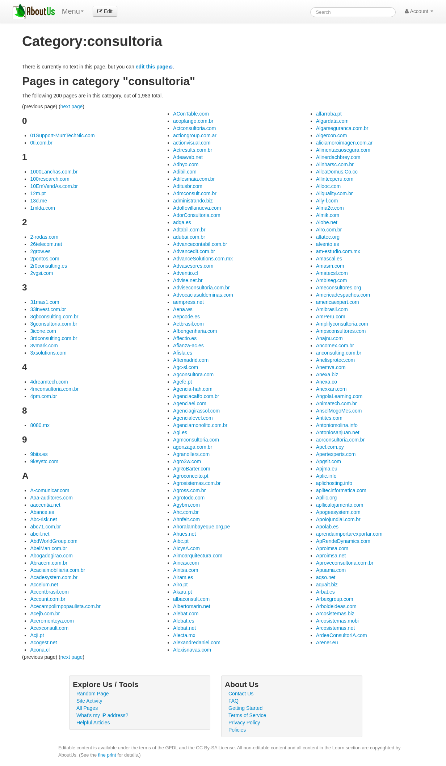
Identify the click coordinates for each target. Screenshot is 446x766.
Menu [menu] (73, 11)
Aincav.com (186, 563)
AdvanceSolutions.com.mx (203, 258)
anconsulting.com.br (338, 353)
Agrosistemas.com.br (196, 483)
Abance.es (42, 512)
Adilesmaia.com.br (194, 179)
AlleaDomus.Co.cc (337, 172)
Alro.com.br (329, 230)
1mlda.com (42, 208)
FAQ (233, 701)
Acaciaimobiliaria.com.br (57, 570)
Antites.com (329, 418)
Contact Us (240, 693)
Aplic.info (326, 476)
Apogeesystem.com (338, 512)
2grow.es (40, 251)
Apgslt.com (328, 461)
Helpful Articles (93, 722)
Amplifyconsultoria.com (342, 324)
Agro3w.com (187, 461)
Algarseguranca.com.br (342, 128)
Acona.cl (40, 650)
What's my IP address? (102, 715)
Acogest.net (43, 642)
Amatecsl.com (332, 273)
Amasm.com (330, 266)
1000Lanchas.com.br (53, 172)
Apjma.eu (326, 469)
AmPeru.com (330, 316)
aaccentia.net (45, 505)
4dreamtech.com (49, 382)
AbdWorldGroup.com (53, 541)
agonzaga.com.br (192, 447)
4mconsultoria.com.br (54, 389)
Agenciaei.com (189, 403)
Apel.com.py (330, 447)
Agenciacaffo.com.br (196, 396)
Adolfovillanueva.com (197, 208)
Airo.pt (180, 584)
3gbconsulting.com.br (54, 316)
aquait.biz (327, 584)
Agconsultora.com (193, 374)
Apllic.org (326, 498)
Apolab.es (327, 526)
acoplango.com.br (193, 121)
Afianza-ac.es (188, 345)
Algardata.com (332, 121)
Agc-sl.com (185, 367)
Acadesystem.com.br (53, 577)
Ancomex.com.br (335, 345)
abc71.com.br (45, 526)
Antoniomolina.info (337, 425)
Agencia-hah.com (193, 389)
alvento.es (327, 244)
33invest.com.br (48, 309)
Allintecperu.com (335, 179)
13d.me (38, 201)
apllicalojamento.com (339, 505)
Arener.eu (327, 642)
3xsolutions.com (48, 353)
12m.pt (38, 193)
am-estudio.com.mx (338, 251)
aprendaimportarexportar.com (349, 534)
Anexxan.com (331, 389)
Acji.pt (37, 635)
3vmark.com (44, 345)
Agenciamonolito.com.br (200, 425)
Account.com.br (47, 599)
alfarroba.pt (329, 114)
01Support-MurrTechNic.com (62, 135)
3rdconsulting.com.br (53, 338)
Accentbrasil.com (49, 592)
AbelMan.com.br (48, 548)
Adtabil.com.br (189, 230)
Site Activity (89, 701)
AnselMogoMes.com (339, 411)
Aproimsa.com (332, 548)
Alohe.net (326, 222)
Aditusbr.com (187, 186)
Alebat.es (183, 621)
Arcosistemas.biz (335, 613)
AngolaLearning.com (339, 396)
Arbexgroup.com (334, 599)
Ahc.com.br (186, 512)
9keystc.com (44, 461)
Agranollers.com (191, 454)
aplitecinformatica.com (341, 490)
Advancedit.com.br (194, 251)
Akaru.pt (182, 592)
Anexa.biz (327, 374)
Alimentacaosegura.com (343, 150)
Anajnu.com (329, 338)
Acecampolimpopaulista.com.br (65, 606)
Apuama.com (331, 570)
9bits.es (38, 454)
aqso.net (326, 577)
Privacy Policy (244, 722)
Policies (237, 730)
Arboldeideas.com (336, 606)
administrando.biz (193, 201)
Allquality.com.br (334, 193)
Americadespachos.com (343, 295)
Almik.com (328, 215)
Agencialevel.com (193, 418)
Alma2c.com (330, 208)
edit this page (152, 67)
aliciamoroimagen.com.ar (344, 143)
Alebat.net (184, 628)
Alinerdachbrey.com (338, 157)
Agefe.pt (182, 382)
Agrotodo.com (189, 498)
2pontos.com (44, 258)
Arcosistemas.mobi (337, 621)
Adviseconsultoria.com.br (201, 287)
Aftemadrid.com (191, 360)
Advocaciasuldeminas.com (203, 295)
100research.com (49, 179)
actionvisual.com (192, 143)
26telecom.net (46, 244)
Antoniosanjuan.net (337, 432)
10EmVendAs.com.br (54, 186)
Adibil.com (185, 172)
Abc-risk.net (43, 519)
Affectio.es (185, 338)
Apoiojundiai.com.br (338, 519)
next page (71, 106)
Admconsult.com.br (194, 193)
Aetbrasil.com (188, 324)
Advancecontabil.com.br (200, 244)
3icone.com (43, 331)
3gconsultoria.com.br (53, 324)
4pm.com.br (43, 396)
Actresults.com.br (192, 150)
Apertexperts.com (336, 454)
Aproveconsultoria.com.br (345, 563)
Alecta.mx (184, 635)
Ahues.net (184, 534)
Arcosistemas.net (335, 628)
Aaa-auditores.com (51, 498)
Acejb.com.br (45, 613)
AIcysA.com (186, 548)
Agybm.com (186, 505)
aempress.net (188, 302)
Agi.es (180, 432)
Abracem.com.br (48, 563)
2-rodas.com (44, 237)
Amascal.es (329, 258)
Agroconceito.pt (190, 476)
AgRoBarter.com (191, 469)
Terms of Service (247, 715)
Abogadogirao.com (51, 555)
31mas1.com (44, 302)
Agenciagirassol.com (196, 411)
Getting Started (245, 708)
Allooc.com (328, 186)
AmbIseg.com (331, 280)
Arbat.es (325, 592)
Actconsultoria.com (194, 128)
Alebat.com (185, 613)
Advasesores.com (193, 266)
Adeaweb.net (188, 157)
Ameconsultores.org (338, 287)
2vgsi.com (41, 273)
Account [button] (419, 11)
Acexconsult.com (49, 628)
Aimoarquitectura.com (197, 555)
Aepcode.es (186, 316)
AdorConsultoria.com (196, 215)
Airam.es (183, 577)
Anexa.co (326, 382)
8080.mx (40, 425)
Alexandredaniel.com (196, 642)
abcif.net (39, 534)
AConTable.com (191, 114)
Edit (105, 11)
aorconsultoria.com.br (340, 440)
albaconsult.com (191, 599)
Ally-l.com (327, 201)
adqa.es (182, 222)
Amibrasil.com (332, 309)
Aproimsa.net (331, 555)
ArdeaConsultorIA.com (341, 635)
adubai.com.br (189, 237)
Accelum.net (44, 584)
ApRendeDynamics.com (343, 541)
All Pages (87, 708)
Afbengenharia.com (195, 331)
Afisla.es (182, 353)
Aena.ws (183, 309)
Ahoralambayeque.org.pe (201, 526)
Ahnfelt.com (186, 519)
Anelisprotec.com (335, 360)
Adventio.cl (185, 273)
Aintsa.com (185, 570)
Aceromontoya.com (52, 621)
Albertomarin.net (191, 606)
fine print (107, 755)
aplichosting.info (334, 483)
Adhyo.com (185, 164)
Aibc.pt (181, 541)
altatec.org (328, 237)
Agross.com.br (189, 490)
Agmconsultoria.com (196, 440)
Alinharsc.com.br (335, 164)
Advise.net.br (188, 280)
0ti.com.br (41, 143)
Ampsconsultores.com (341, 331)
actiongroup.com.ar (194, 135)
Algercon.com (331, 135)
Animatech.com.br (336, 403)
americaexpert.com (337, 302)
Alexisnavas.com (192, 650)
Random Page (92, 693)
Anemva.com (331, 367)
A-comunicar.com (49, 490)
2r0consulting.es (48, 266)
